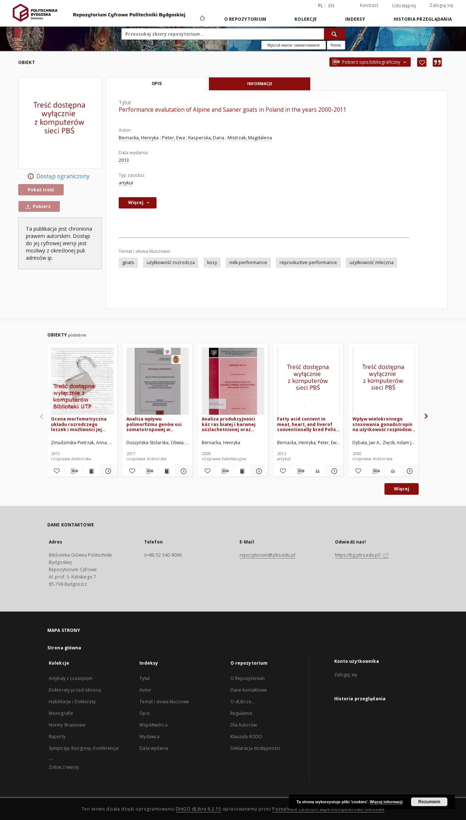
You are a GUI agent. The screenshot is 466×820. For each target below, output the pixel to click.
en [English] (331, 5)
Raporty (57, 736)
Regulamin (241, 713)
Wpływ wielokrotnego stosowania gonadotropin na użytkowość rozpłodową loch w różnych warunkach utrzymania (383, 424)
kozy (212, 262)
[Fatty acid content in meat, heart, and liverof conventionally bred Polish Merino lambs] (308, 381)
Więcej (401, 489)
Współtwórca (153, 725)
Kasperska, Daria (206, 138)
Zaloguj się (441, 5)
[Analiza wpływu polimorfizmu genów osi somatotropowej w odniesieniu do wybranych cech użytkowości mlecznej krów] (158, 381)
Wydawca (149, 736)
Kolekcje (306, 19)
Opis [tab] (157, 83)
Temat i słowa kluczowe (164, 701)
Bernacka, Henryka (139, 138)
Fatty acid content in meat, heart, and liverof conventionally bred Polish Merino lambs (308, 424)
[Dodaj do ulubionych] (422, 62)
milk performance (248, 262)
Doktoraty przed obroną (75, 690)
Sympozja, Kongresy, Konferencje (84, 748)
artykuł (126, 183)
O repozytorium (245, 19)
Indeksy (355, 19)
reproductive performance (308, 262)
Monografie (61, 713)
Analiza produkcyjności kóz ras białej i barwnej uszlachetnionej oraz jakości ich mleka (229, 424)
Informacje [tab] (259, 83)
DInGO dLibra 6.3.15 (198, 809)
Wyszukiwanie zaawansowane (293, 45)
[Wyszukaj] (334, 34)
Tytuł (144, 678)
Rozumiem (429, 801)
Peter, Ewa (173, 138)
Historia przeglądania (423, 19)
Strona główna (64, 648)
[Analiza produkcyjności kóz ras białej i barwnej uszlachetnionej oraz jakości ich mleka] (233, 381)
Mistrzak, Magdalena (250, 138)
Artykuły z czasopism (70, 678)
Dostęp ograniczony (54, 176)
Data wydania (153, 748)
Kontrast (369, 5)
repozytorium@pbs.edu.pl (267, 555)
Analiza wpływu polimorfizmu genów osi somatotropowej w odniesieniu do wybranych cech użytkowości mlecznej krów (157, 424)
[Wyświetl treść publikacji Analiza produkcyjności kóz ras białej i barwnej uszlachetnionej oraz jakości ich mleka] (241, 471)
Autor (145, 690)
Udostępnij (404, 6)
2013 (124, 160)
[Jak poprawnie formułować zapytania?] (336, 45)
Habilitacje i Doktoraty (72, 701)
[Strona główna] (202, 19)
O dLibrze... (242, 701)
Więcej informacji (386, 802)
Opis (144, 713)
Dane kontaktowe (248, 690)
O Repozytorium (247, 678)
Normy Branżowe (67, 725)
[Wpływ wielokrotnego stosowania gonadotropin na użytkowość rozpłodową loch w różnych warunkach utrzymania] (384, 381)
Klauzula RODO (246, 736)
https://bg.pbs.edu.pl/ (362, 555)
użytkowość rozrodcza (171, 262)
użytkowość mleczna (372, 262)
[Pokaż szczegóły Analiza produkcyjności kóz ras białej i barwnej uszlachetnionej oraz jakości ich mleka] (258, 471)
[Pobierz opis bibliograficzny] (73, 471)
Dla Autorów (243, 725)
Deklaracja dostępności (255, 748)
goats (128, 262)
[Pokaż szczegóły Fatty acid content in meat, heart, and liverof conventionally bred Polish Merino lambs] (333, 471)
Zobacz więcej (64, 767)
